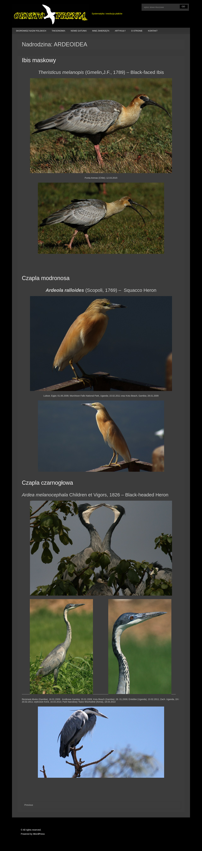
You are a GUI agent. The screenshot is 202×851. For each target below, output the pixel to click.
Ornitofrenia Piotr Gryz (50, 15)
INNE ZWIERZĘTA (100, 31)
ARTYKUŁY (120, 31)
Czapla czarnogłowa (47, 482)
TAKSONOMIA (58, 31)
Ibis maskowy (39, 60)
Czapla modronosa (45, 278)
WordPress (39, 834)
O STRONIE (137, 31)
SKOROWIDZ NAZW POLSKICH (31, 31)
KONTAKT (152, 31)
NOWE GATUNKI (79, 31)
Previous (28, 805)
